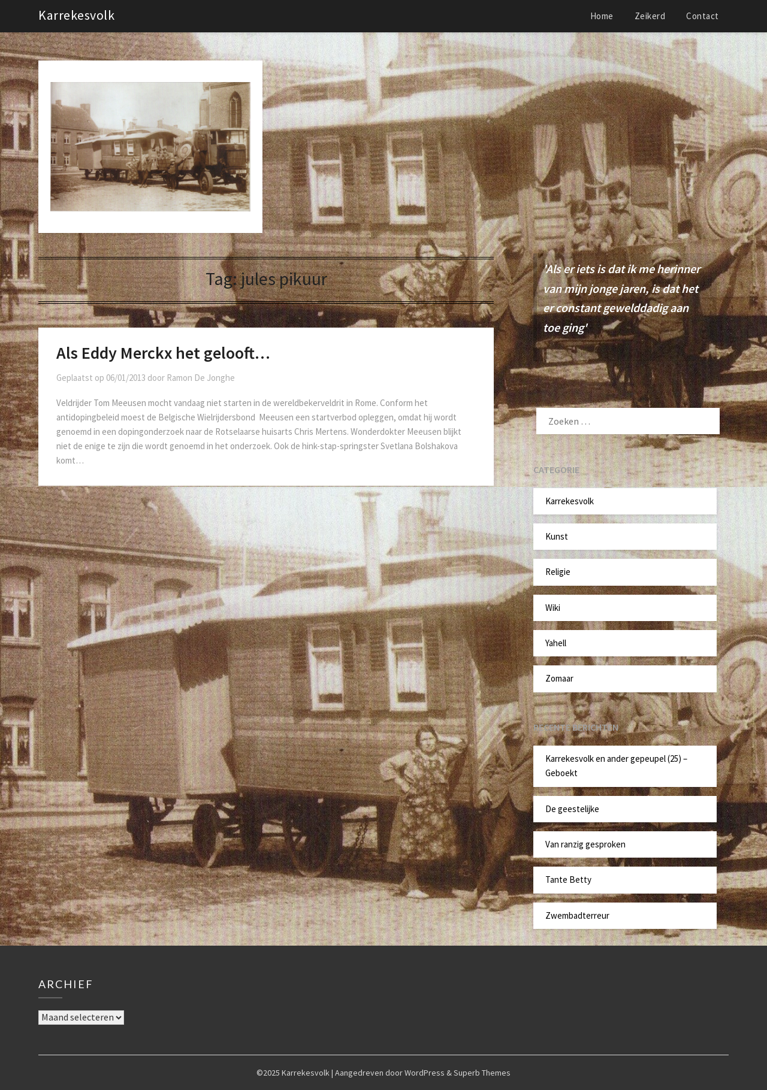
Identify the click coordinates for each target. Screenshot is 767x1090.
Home (602, 16)
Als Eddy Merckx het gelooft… (163, 353)
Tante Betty (568, 879)
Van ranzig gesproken (585, 844)
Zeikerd (650, 16)
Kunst (556, 536)
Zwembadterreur (577, 915)
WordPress (424, 1072)
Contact (702, 16)
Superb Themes (482, 1072)
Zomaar (559, 678)
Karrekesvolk (76, 15)
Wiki (552, 607)
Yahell (555, 643)
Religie (557, 571)
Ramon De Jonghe (201, 377)
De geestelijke (572, 809)
